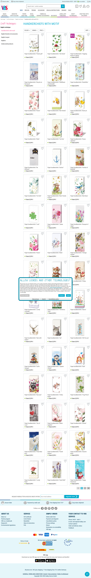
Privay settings (24, 295)
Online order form (51, 517)
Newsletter (26, 521)
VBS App (48, 529)
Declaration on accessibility (53, 527)
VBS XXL (27, 10)
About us (3, 517)
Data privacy (35, 299)
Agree (68, 295)
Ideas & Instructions (53, 10)
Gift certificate (27, 517)
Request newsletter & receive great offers (26, 496)
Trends (33, 10)
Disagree (61, 295)
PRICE (41, 30)
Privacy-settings (50, 523)
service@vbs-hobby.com (79, 521)
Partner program (5, 519)
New (21, 10)
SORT (87, 30)
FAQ (25, 525)
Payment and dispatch (52, 519)
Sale (69, 10)
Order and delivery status (75, 526)
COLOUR (26, 30)
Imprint (44, 299)
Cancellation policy (51, 521)
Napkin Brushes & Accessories (9, 34)
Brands (64, 10)
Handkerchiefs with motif (8, 30)
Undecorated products (7, 44)
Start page (3, 19)
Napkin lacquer (5, 37)
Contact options (73, 524)
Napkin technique (19, 19)
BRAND (34, 30)
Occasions (41, 10)
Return (48, 525)
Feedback (71, 528)
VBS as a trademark (6, 521)
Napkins (3, 40)
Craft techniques (10, 19)
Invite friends (27, 519)
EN (88, 1)
